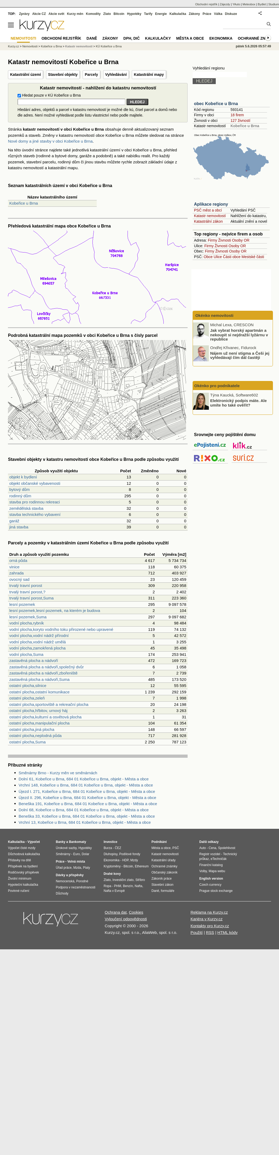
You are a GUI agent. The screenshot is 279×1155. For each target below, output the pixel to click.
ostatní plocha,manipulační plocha (39, 723)
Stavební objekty (63, 74)
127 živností (240, 120)
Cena (212, 848)
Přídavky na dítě (19, 860)
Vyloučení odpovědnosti (126, 919)
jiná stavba (18, 527)
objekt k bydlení (23, 477)
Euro (76, 854)
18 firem (237, 115)
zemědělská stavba (26, 508)
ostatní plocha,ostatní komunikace (39, 692)
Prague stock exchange (216, 891)
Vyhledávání (116, 74)
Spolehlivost (226, 848)
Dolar (85, 854)
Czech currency (210, 885)
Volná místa (76, 861)
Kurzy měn (75, 14)
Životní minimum (19, 878)
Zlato (107, 14)
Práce (207, 14)
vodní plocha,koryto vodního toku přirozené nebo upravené (61, 629)
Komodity (93, 14)
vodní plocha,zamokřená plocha (37, 648)
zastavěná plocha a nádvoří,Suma (39, 679)
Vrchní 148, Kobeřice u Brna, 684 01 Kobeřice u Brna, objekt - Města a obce (86, 785)
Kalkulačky (158, 38)
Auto (202, 848)
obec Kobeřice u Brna (216, 103)
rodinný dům (20, 496)
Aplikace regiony (211, 204)
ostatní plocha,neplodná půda (35, 735)
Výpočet (33, 842)
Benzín (128, 886)
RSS (210, 932)
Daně (92, 38)
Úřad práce (63, 868)
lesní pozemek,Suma (28, 617)
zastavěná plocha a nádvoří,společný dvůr (46, 667)
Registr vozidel (209, 854)
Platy (86, 868)
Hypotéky (134, 14)
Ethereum (142, 866)
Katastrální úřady (163, 860)
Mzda (77, 868)
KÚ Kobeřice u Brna (109, 46)
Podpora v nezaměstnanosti (75, 887)
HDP (125, 860)
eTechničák (219, 859)
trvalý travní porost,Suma (31, 598)
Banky (60, 842)
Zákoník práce (161, 878)
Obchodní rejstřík (206, 4)
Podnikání (159, 842)
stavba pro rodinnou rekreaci (34, 502)
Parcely (91, 74)
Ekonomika (221, 38)
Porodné (82, 881)
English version (211, 878)
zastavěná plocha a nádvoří (33, 660)
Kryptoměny (112, 866)
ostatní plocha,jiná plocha (31, 729)
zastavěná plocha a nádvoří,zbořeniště (43, 673)
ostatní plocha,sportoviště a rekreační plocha (48, 704)
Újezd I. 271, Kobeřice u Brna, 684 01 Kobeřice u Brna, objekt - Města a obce (87, 791)
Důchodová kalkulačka (24, 854)
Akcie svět (56, 14)
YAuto (236, 4)
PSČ (175, 848)
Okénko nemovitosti (214, 315)
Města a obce (190, 38)
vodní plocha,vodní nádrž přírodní (39, 635)
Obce (208, 257)
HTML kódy (227, 932)
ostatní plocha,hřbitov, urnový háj (38, 710)
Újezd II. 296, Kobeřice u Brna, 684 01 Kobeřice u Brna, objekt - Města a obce (87, 797)
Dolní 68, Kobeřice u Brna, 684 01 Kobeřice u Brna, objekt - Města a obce (84, 810)
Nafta (138, 886)
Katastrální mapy (149, 74)
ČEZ (118, 848)
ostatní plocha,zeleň (27, 698)
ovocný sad (19, 579)
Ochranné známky (257, 38)
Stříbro (140, 880)
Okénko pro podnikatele (217, 385)
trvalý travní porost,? (27, 592)
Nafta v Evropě (114, 891)
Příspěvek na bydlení (23, 866)
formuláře (167, 891)
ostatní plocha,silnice (27, 685)
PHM (117, 886)
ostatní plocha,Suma (27, 742)
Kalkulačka (178, 14)
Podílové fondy (129, 854)
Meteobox (249, 4)
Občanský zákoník (164, 872)
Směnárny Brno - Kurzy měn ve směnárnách (58, 773)
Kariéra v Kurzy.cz (207, 919)
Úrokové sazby (66, 848)
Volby (203, 871)
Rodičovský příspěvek (23, 872)
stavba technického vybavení (35, 514)
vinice (14, 567)
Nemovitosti (29, 46)
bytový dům (19, 489)
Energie (161, 14)
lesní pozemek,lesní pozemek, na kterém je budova (54, 610)
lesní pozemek (22, 604)
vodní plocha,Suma (26, 654)
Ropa (107, 886)
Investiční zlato (122, 880)
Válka (218, 14)
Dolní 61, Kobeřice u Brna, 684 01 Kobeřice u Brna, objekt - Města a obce (84, 779)
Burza (108, 848)
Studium (273, 4)
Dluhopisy (110, 854)
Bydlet (262, 4)
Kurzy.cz (13, 46)
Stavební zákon (162, 885)
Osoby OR (240, 240)
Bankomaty (77, 842)
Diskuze (231, 14)
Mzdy (134, 860)
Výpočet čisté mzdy (21, 848)
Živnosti (224, 240)
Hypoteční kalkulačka (23, 885)
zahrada (16, 573)
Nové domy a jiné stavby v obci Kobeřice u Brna (50, 141)
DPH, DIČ (131, 38)
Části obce (231, 257)
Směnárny (63, 854)
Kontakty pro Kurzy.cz (210, 926)
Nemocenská (65, 881)
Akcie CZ (39, 14)
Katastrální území (25, 74)
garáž (14, 521)
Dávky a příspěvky (70, 875)
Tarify (148, 14)
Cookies (136, 912)
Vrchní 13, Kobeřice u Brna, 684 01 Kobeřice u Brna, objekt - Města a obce (85, 822)
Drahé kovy (112, 874)
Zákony (194, 14)
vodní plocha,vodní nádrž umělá (37, 642)
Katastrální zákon (208, 221)
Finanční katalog (211, 865)
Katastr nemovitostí (210, 216)
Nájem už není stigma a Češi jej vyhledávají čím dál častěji (239, 355)
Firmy (212, 240)
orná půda (18, 560)
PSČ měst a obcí (208, 210)
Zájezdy (225, 4)
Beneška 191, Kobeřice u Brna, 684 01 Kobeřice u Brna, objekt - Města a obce (88, 803)
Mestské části (253, 257)
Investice (110, 842)
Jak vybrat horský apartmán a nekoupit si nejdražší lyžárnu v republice (239, 334)
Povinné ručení (18, 891)
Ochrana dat (116, 912)
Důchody (62, 893)
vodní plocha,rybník (26, 623)
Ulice (218, 257)
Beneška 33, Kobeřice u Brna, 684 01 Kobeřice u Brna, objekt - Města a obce (87, 816)
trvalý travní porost (25, 585)
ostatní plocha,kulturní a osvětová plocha (45, 717)
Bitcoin (118, 14)
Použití (197, 932)
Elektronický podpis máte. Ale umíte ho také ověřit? (238, 402)
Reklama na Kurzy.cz (209, 912)
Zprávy (24, 14)
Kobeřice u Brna (23, 203)
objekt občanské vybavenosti (34, 483)
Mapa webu (217, 871)
